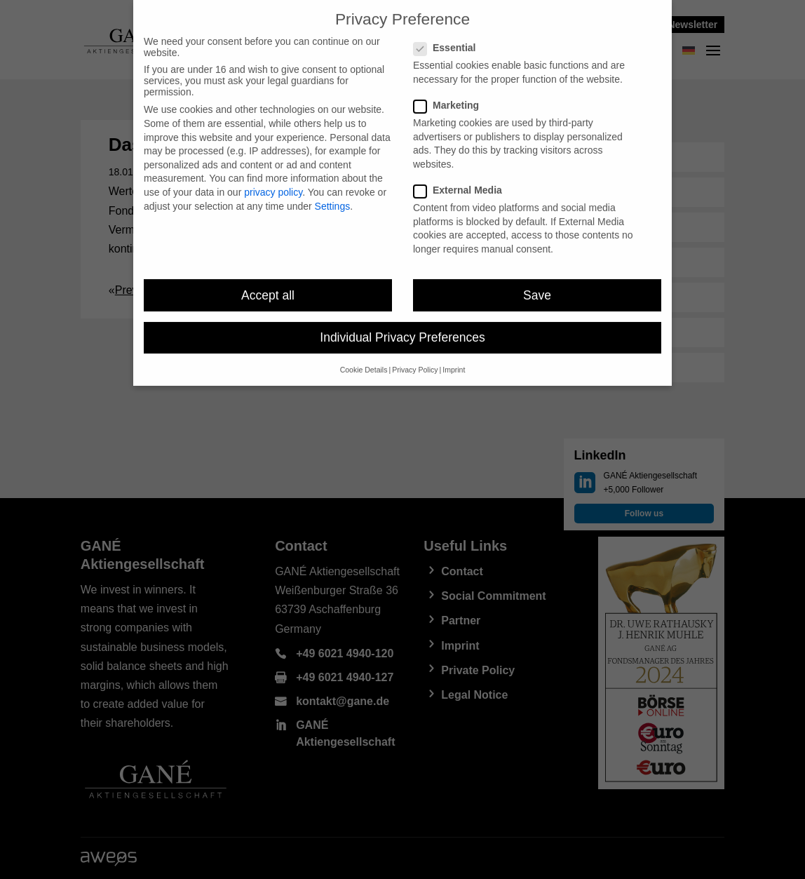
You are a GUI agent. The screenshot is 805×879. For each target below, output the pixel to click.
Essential (450, 40)
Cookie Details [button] (364, 362)
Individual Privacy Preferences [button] (402, 330)
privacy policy (273, 184)
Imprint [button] (453, 362)
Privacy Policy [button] (415, 362)
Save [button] (537, 287)
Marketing (452, 97)
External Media (463, 182)
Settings (333, 197)
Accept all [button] (268, 287)
